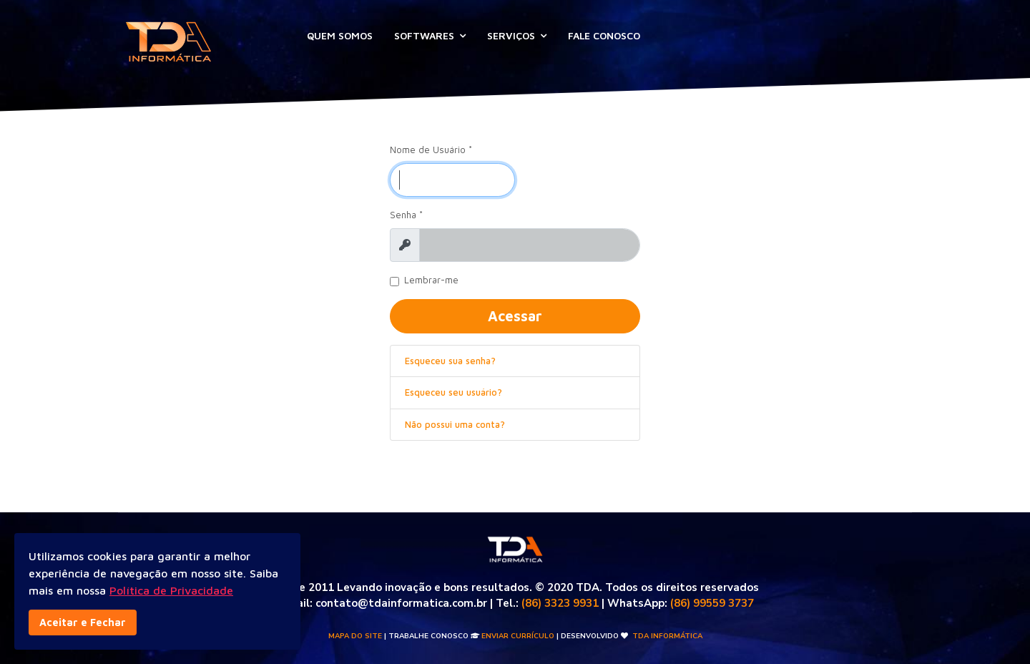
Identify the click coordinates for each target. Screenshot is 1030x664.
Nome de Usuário (431, 149)
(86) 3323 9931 (560, 603)
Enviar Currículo (517, 636)
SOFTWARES (424, 35)
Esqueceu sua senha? (450, 360)
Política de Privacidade (171, 590)
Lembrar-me (431, 280)
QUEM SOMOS (340, 35)
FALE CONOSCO (604, 35)
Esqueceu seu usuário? (453, 392)
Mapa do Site (355, 636)
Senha (406, 214)
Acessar (515, 316)
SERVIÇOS (511, 35)
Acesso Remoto (852, 34)
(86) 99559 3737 (712, 603)
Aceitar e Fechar (82, 622)
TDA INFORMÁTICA (667, 636)
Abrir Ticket (730, 34)
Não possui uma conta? (455, 424)
